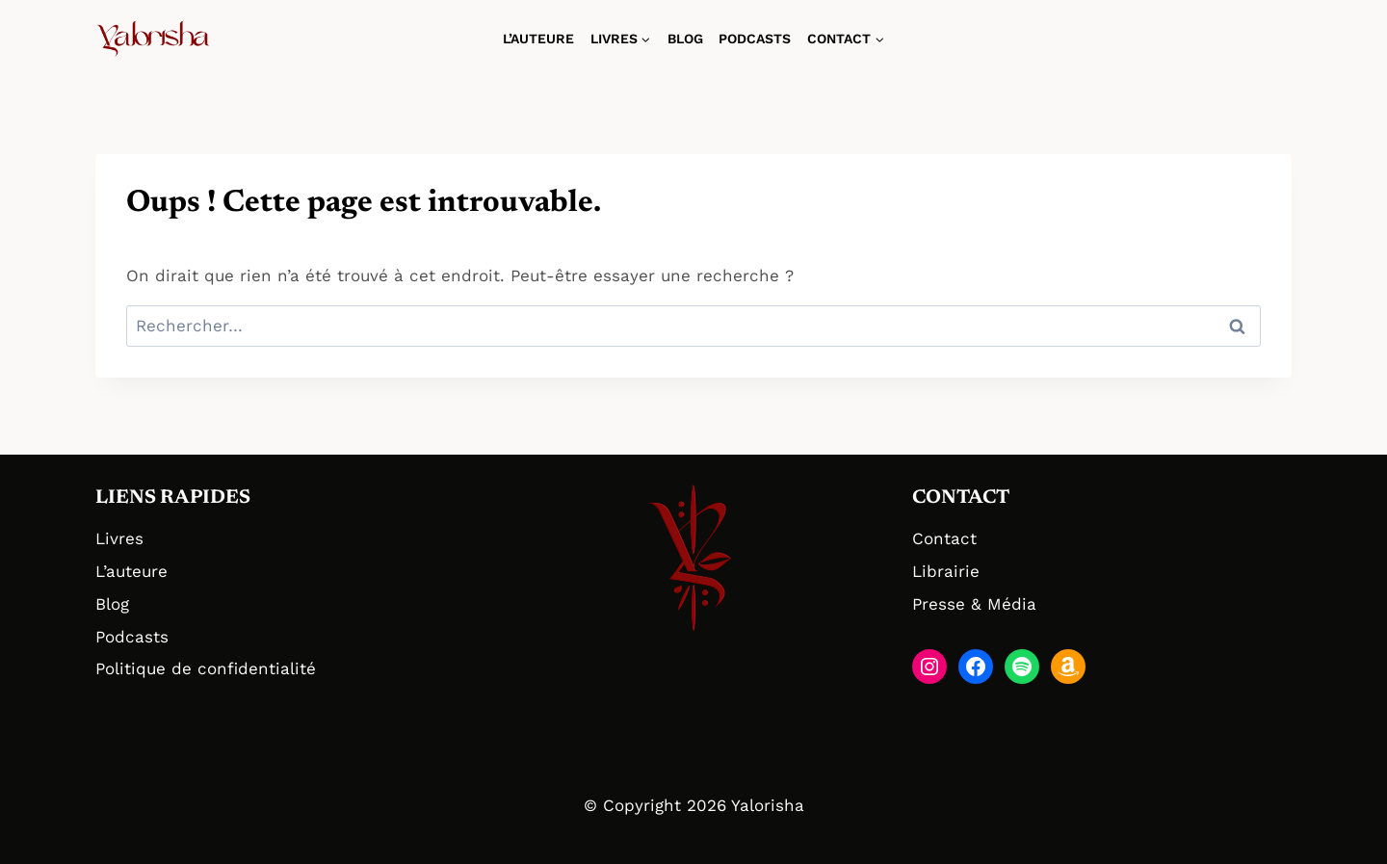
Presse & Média (974, 604)
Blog (685, 38)
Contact (944, 538)
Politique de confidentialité (205, 668)
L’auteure (538, 38)
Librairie (946, 571)
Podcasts (755, 38)
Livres (119, 538)
